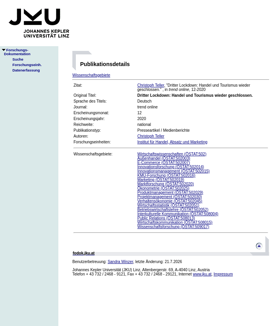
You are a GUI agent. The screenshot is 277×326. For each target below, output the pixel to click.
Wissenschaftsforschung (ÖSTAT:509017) (173, 227)
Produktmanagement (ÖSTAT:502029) (170, 192)
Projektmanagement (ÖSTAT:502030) (169, 197)
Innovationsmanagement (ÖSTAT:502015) (173, 171)
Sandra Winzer (120, 262)
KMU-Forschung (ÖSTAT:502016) (166, 175)
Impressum (223, 274)
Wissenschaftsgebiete (91, 75)
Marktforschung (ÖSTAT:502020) (165, 184)
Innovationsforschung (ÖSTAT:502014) (170, 167)
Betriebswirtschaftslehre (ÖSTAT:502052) (172, 209)
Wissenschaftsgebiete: (93, 154)
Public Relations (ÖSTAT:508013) (166, 218)
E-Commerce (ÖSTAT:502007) (163, 162)
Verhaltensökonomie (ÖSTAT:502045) (169, 201)
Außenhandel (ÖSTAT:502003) (163, 158)
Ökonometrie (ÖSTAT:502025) (163, 188)
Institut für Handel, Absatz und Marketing (172, 142)
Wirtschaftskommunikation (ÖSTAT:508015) (174, 222)
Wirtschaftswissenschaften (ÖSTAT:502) (171, 154)
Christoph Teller (150, 85)
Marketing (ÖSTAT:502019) (160, 180)
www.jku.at (202, 274)
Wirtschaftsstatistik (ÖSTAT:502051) (168, 205)
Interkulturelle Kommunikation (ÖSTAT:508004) (177, 214)
